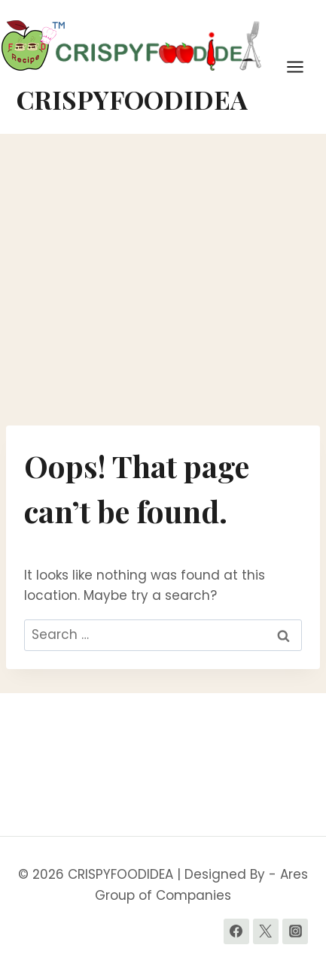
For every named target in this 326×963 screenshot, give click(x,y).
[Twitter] (266, 931)
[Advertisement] (163, 279)
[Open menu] (302, 66)
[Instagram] (295, 931)
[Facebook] (236, 931)
